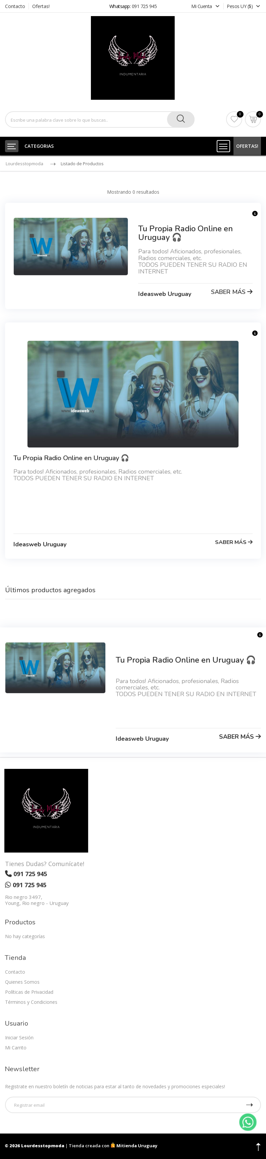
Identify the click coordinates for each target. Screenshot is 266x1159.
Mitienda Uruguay (133, 1146)
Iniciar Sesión (19, 1037)
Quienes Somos (22, 982)
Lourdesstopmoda (24, 164)
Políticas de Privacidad (29, 992)
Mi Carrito (15, 1047)
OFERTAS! (247, 146)
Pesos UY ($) (243, 6)
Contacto (15, 6)
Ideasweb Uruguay (164, 294)
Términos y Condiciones (31, 1002)
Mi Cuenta (205, 6)
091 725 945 (144, 6)
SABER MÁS (232, 292)
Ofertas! (41, 6)
